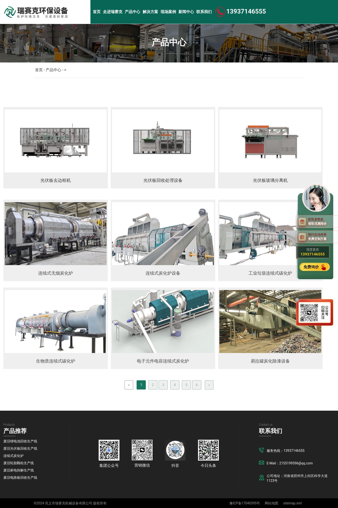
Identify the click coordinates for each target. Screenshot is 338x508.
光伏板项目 (51, 90)
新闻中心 (186, 11)
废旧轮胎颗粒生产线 (18, 463)
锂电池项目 (18, 90)
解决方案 (150, 11)
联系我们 (204, 11)
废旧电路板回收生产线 (20, 477)
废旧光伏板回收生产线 (20, 448)
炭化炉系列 (84, 90)
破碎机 (139, 90)
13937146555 (246, 11)
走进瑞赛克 (112, 11)
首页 (97, 11)
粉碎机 (164, 90)
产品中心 (132, 11)
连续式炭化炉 (13, 456)
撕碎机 (113, 90)
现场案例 (168, 11)
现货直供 (312, 252)
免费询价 (311, 267)
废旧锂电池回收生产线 (20, 441)
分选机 (190, 90)
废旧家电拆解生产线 (18, 470)
